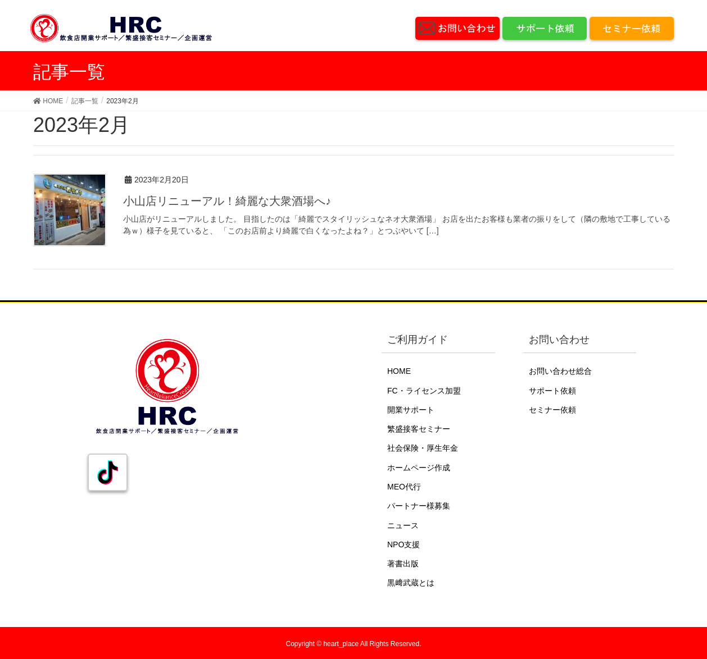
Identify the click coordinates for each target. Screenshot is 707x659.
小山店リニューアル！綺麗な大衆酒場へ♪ (227, 201)
